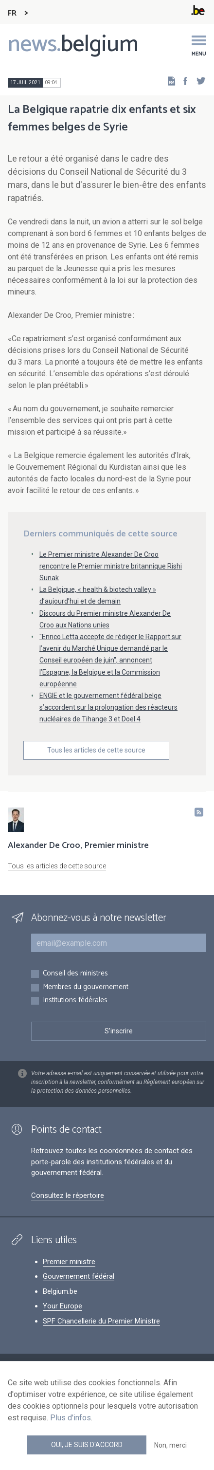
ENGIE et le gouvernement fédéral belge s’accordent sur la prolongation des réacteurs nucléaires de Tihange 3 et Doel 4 (108, 707)
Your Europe (62, 1306)
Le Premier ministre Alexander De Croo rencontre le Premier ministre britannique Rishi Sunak (110, 566)
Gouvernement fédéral (78, 1276)
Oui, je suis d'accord (87, 1445)
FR (12, 13)
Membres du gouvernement (85, 987)
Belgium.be (60, 1291)
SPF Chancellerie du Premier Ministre (101, 1321)
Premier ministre (69, 1261)
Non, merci (170, 1445)
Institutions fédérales (75, 1000)
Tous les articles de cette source (96, 750)
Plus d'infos (70, 1417)
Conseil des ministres (75, 973)
